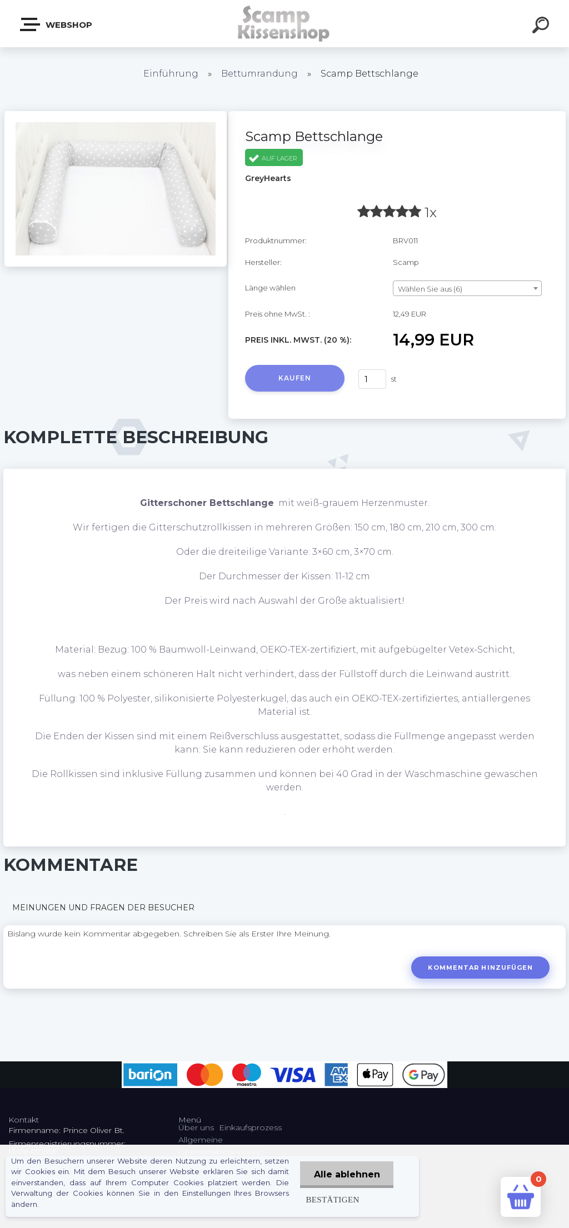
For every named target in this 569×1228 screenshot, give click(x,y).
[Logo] (284, 23)
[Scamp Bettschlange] (115, 115)
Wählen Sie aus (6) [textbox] (430, 288)
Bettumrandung (259, 73)
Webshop (56, 24)
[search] (542, 26)
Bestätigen (331, 1199)
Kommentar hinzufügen (480, 967)
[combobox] (467, 288)
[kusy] (372, 379)
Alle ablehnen (346, 1174)
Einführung (170, 73)
